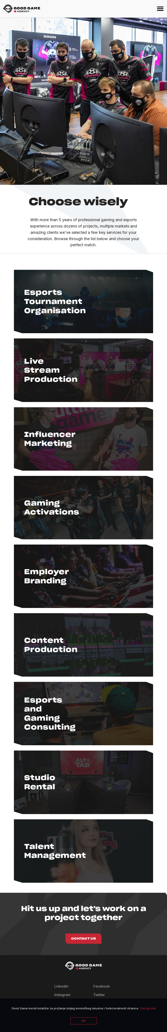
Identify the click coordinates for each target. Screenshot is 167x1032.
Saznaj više (148, 1008)
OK (83, 1020)
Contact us (83, 938)
